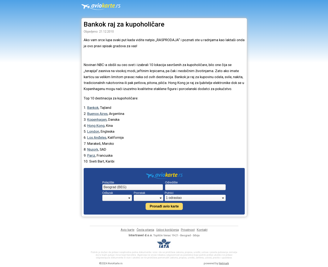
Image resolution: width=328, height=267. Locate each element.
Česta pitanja (145, 230)
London (93, 131)
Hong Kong (96, 125)
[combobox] (132, 187)
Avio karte (128, 230)
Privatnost (188, 230)
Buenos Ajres (97, 114)
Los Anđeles (96, 137)
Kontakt (202, 230)
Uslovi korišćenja (167, 230)
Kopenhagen (97, 119)
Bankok (93, 108)
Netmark (224, 263)
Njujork (92, 149)
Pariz (91, 155)
